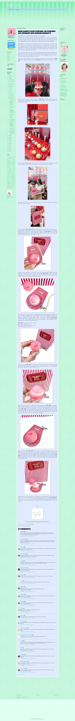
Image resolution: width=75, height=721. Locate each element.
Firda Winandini (23, 539)
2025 (9, 77)
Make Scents (22, 525)
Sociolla (8, 183)
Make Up (9, 172)
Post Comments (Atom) (25, 697)
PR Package (12, 176)
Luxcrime (11, 170)
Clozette (11, 160)
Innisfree (13, 166)
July (10, 88)
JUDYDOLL (8, 167)
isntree (10, 188)
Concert (13, 160)
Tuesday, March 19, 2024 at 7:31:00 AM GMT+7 (27, 651)
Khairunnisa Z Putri (23, 628)
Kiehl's (14, 169)
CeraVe (8, 160)
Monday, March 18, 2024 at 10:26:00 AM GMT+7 (27, 591)
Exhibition (13, 162)
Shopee (8, 56)
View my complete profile (10, 197)
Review (29, 525)
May (10, 91)
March (10, 94)
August (10, 86)
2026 (9, 75)
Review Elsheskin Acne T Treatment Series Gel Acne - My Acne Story (63, 82)
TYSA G (13, 5)
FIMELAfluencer (9, 163)
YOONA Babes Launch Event (11, 99)
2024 (9, 78)
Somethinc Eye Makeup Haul (11, 129)
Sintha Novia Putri (23, 567)
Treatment (13, 185)
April (10, 92)
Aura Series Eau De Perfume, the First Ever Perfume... (11, 120)
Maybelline (13, 172)
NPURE (8, 175)
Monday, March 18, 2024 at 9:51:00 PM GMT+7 (27, 624)
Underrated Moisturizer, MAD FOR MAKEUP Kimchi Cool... (11, 125)
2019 (9, 142)
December (11, 80)
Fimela (10, 164)
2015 (9, 148)
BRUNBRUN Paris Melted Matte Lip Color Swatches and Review (64, 89)
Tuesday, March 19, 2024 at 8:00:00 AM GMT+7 (27, 665)
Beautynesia (9, 158)
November (11, 81)
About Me (11, 9)
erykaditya (22, 531)
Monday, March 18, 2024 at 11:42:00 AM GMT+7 (27, 598)
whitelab (12, 188)
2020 (9, 140)
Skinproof (8, 182)
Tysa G (9, 195)
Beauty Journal (12, 157)
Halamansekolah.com (23, 661)
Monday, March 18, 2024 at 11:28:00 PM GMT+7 (27, 637)
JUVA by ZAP (12, 168)
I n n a (21, 580)
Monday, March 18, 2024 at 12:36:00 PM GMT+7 (27, 605)
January (10, 97)
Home (37, 695)
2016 (9, 146)
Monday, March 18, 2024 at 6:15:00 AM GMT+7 (27, 571)
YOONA (12, 187)
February (10, 95)
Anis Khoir (22, 586)
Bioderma (13, 158)
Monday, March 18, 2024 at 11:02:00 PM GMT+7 (27, 631)
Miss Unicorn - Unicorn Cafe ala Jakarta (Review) (63, 86)
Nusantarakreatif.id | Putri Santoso (26, 635)
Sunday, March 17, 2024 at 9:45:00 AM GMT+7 (27, 536)
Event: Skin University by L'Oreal (11, 107)
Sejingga (21, 561)
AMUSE (10, 156)
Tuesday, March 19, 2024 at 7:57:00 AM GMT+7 (27, 658)
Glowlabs (13, 164)
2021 (9, 138)
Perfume (26, 525)
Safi (11, 179)
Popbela (8, 177)
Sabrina (21, 640)
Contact (17, 9)
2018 (9, 143)
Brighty (8, 159)
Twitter (8, 59)
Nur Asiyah (22, 601)
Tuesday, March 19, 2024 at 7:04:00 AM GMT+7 (27, 644)
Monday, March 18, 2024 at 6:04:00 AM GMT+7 (27, 564)
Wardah (13, 186)
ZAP (8, 188)
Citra (21, 647)
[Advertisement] (37, 18)
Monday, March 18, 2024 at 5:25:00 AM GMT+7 (27, 550)
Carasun (13, 159)
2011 (9, 151)
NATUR (11, 174)
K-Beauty (9, 169)
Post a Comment (22, 674)
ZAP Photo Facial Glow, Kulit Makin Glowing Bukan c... (11, 116)
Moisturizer (9, 173)
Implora (8, 166)
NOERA (13, 174)
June (10, 89)
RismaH (21, 608)
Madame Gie (13, 171)
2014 (9, 150)
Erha (14, 161)
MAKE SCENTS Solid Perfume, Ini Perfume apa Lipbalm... (12, 132)
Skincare (13, 181)
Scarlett (13, 179)
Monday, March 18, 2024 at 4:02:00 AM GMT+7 (27, 544)
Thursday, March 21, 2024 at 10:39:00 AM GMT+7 (28, 672)
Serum (8, 181)
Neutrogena (13, 175)
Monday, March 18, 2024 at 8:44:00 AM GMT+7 (27, 577)
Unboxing (9, 186)
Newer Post (19, 695)
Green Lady (22, 574)
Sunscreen (9, 184)
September (11, 84)
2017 (9, 145)
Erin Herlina (22, 654)
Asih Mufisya (22, 621)
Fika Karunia (22, 594)
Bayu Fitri (21, 615)
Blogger (43, 718)
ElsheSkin (9, 161)
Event (8, 162)
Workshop (8, 187)
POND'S (8, 176)
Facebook (8, 58)
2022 (9, 137)
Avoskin (12, 156)
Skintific (13, 182)
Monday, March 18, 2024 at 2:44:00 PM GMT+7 (27, 612)
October (10, 83)
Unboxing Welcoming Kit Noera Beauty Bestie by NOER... (11, 111)
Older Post (56, 695)
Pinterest (8, 61)
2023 (9, 135)
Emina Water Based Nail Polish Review (63, 79)
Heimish (8, 165)
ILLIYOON (13, 165)
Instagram (9, 54)
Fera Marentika (22, 668)
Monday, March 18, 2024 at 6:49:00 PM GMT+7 (27, 618)
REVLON (11, 177)
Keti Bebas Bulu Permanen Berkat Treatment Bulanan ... (11, 103)
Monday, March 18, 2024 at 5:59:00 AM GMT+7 (27, 557)
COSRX (11, 159)
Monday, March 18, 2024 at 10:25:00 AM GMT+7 (27, 583)
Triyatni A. (22, 547)
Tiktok (8, 55)
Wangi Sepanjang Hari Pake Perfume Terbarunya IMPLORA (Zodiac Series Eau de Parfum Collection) (63, 94)
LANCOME (8, 170)
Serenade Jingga (23, 554)
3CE (7, 156)
